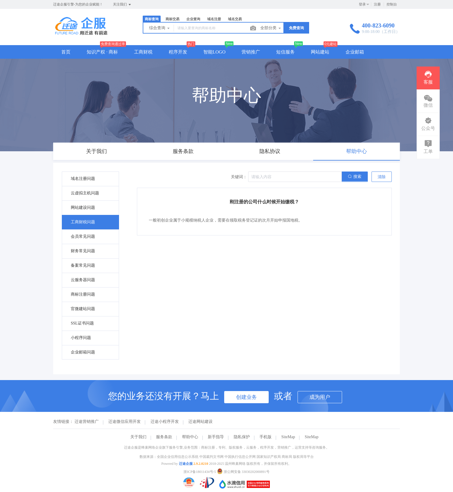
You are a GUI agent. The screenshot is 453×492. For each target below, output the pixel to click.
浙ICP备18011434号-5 (199, 472)
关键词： (239, 177)
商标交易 (172, 19)
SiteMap (288, 437)
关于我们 (138, 437)
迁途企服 (186, 464)
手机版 (265, 437)
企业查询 (193, 19)
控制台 (392, 4)
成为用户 (319, 397)
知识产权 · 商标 (102, 51)
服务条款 (164, 437)
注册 (377, 4)
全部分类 (271, 28)
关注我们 (122, 4)
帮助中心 (190, 437)
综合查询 (159, 28)
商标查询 (152, 19)
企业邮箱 (355, 51)
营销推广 (251, 51)
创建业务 (246, 397)
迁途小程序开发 (165, 421)
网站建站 (320, 51)
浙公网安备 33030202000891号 (243, 472)
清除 (382, 177)
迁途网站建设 (200, 421)
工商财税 (143, 51)
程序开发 (178, 51)
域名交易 (235, 19)
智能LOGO (214, 51)
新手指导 (216, 437)
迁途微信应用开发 (124, 421)
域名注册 (214, 19)
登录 (362, 4)
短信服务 (285, 51)
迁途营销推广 (87, 421)
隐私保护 (242, 437)
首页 (65, 51)
